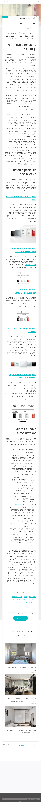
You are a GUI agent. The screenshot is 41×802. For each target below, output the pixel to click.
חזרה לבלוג (20, 745)
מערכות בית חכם (30, 264)
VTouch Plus (26, 599)
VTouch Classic (17, 597)
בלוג (31, 18)
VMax (25, 597)
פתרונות (28, 18)
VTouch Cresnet (31, 602)
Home (34, 18)
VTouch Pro (32, 597)
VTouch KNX (16, 599)
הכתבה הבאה (5, 744)
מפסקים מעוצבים (17, 504)
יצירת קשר (20, 618)
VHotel (34, 599)
